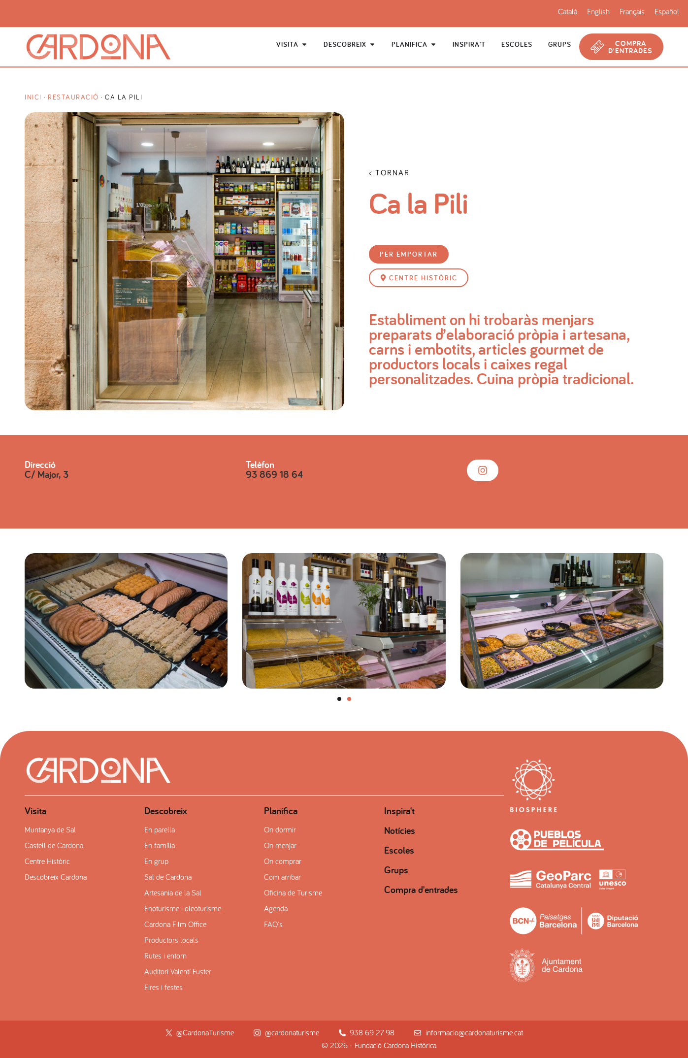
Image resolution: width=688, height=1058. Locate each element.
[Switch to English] (598, 11)
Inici (33, 97)
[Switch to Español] (667, 11)
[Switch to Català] (567, 11)
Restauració (73, 97)
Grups (396, 869)
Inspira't (399, 810)
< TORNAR (389, 172)
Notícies (399, 830)
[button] (409, 254)
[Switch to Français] (632, 11)
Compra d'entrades (421, 889)
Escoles (399, 850)
